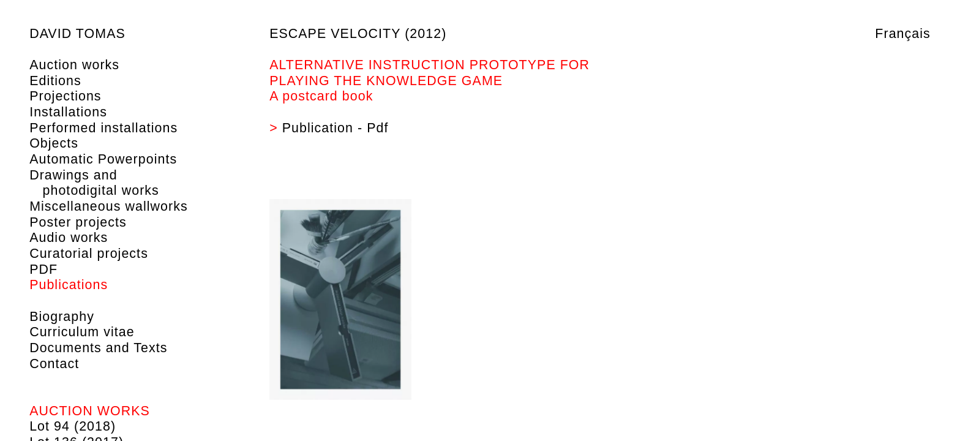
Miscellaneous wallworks (108, 206)
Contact (54, 363)
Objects (53, 143)
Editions (55, 81)
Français (903, 33)
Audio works (68, 237)
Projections (65, 96)
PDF (43, 269)
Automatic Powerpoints (103, 159)
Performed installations (103, 128)
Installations (68, 112)
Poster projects (78, 222)
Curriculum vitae (82, 332)
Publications (68, 284)
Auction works (74, 65)
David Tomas (77, 33)
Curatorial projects (88, 253)
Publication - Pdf (335, 128)
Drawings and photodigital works (94, 183)
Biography (61, 316)
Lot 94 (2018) (72, 426)
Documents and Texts (98, 348)
